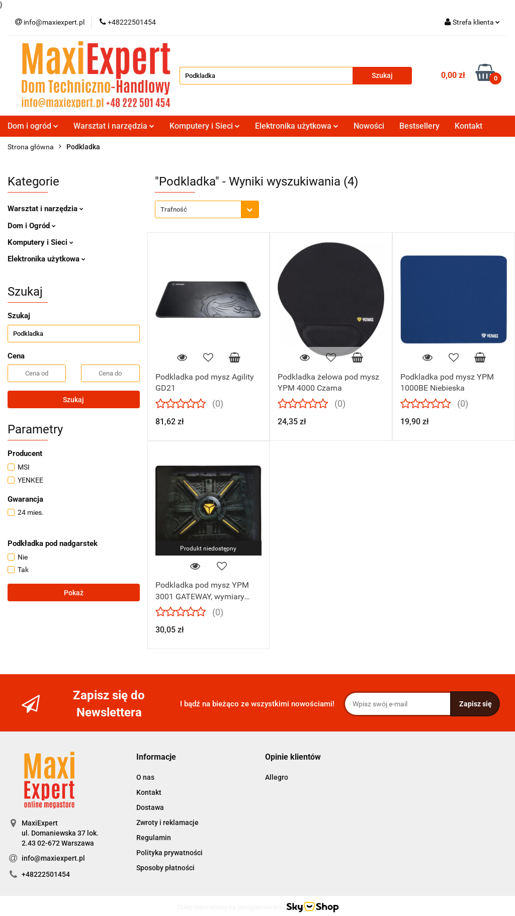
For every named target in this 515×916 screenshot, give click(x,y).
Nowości (369, 126)
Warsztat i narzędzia (113, 126)
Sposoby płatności (165, 868)
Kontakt (468, 126)
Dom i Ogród (32, 225)
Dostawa (150, 807)
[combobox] (207, 209)
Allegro (276, 777)
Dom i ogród (33, 126)
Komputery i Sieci (204, 126)
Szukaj (73, 400)
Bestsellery (419, 126)
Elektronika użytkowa (296, 126)
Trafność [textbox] (173, 209)
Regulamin (153, 838)
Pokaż (73, 593)
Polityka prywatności (169, 853)
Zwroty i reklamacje (167, 822)
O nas (145, 777)
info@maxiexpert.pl (53, 858)
